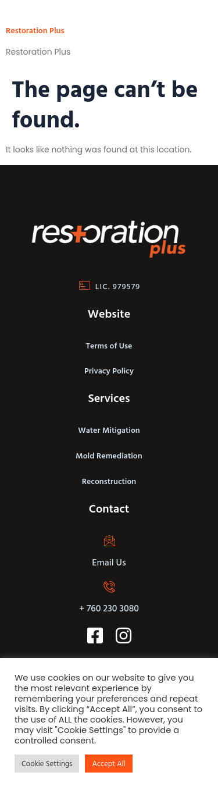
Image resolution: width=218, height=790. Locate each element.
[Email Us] (109, 540)
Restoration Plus (35, 30)
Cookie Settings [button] (47, 763)
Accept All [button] (108, 763)
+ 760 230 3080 (109, 608)
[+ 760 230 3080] (109, 586)
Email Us (109, 562)
